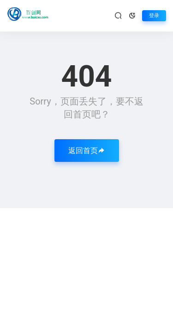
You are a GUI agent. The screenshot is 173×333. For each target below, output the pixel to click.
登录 (154, 15)
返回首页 (86, 150)
